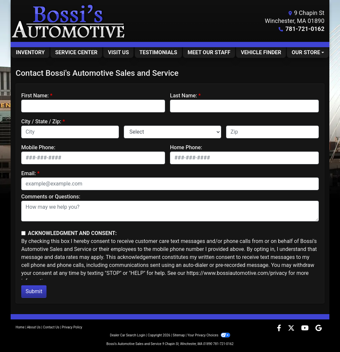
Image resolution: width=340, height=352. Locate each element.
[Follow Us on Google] (318, 328)
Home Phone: (186, 147)
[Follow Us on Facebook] (279, 328)
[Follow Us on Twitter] (291, 328)
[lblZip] (272, 132)
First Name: (35, 95)
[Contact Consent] (23, 233)
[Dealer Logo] (69, 21)
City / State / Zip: (41, 121)
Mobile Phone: (38, 147)
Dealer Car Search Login (127, 335)
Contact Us (51, 327)
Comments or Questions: (50, 196)
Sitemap (179, 335)
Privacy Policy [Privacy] (72, 327)
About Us (34, 327)
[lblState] (172, 132)
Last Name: (183, 95)
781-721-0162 (305, 28)
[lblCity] (70, 132)
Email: (28, 173)
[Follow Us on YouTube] (305, 328)
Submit (34, 291)
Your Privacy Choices (208, 335)
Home (20, 327)
